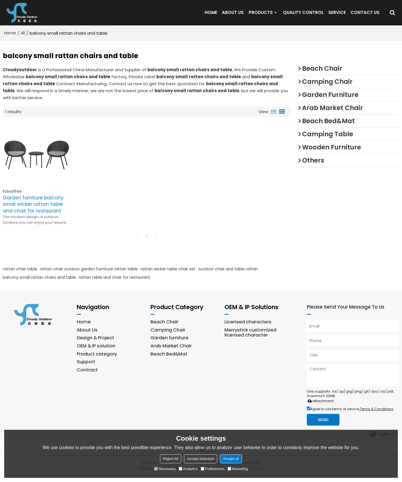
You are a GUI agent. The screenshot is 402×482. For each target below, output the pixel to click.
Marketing (238, 469)
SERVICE (337, 16)
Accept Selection (200, 459)
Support (86, 368)
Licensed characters (247, 328)
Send (323, 426)
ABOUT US (233, 16)
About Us (87, 336)
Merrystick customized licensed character (250, 339)
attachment (319, 407)
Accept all (231, 459)
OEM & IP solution (96, 352)
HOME (211, 16)
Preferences (213, 469)
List (273, 118)
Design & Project (95, 344)
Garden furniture (169, 344)
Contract (87, 376)
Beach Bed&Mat (168, 360)
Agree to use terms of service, (350, 415)
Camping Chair (167, 336)
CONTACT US (365, 16)
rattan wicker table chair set (167, 275)
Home (10, 39)
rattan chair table (20, 275)
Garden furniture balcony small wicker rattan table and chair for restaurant (33, 211)
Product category (97, 360)
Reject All (170, 459)
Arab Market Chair (171, 352)
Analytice (188, 469)
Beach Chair (164, 328)
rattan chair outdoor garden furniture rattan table (89, 275)
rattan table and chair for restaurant (114, 284)
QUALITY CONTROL (303, 16)
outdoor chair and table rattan (228, 275)
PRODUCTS (261, 16)
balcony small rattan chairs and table (39, 284)
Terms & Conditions (376, 415)
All (23, 39)
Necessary (165, 469)
